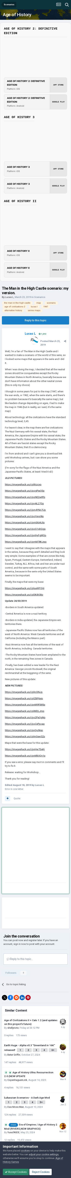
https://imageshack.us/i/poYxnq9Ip (24, 516)
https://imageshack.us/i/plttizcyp (23, 484)
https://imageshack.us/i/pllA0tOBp (24, 594)
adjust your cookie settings (44, 1154)
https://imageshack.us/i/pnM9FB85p (25, 704)
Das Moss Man (15, 1106)
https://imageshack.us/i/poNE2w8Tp (25, 497)
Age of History (17, 14)
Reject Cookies (40, 1171)
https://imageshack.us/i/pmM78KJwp (26, 541)
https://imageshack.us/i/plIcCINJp (24, 692)
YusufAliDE (13, 1132)
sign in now (19, 944)
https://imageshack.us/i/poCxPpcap (25, 723)
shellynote (13, 1027)
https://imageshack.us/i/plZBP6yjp (24, 698)
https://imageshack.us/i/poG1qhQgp (25, 529)
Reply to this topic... (20, 958)
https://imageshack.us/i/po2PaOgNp (25, 717)
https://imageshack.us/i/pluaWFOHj (24, 588)
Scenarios (39, 297)
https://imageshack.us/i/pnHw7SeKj (25, 749)
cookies (25, 1150)
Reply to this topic (35, 320)
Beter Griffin (13, 1054)
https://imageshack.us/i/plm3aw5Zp (25, 736)
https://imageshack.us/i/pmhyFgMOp (25, 535)
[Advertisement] (35, 846)
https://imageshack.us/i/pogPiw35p (24, 490)
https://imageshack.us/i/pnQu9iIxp (24, 730)
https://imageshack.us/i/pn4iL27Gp (24, 503)
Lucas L (9, 297)
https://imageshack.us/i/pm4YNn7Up (25, 509)
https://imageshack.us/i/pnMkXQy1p (25, 755)
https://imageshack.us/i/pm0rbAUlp (25, 522)
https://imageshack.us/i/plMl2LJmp (24, 711)
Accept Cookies (16, 1171)
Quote (17, 798)
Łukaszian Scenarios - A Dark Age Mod (27, 1097)
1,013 (42, 334)
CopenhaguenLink (17, 1080)
